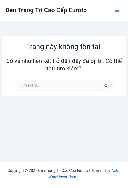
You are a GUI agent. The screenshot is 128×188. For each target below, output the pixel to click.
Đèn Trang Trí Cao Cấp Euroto (46, 10)
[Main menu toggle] (117, 10)
